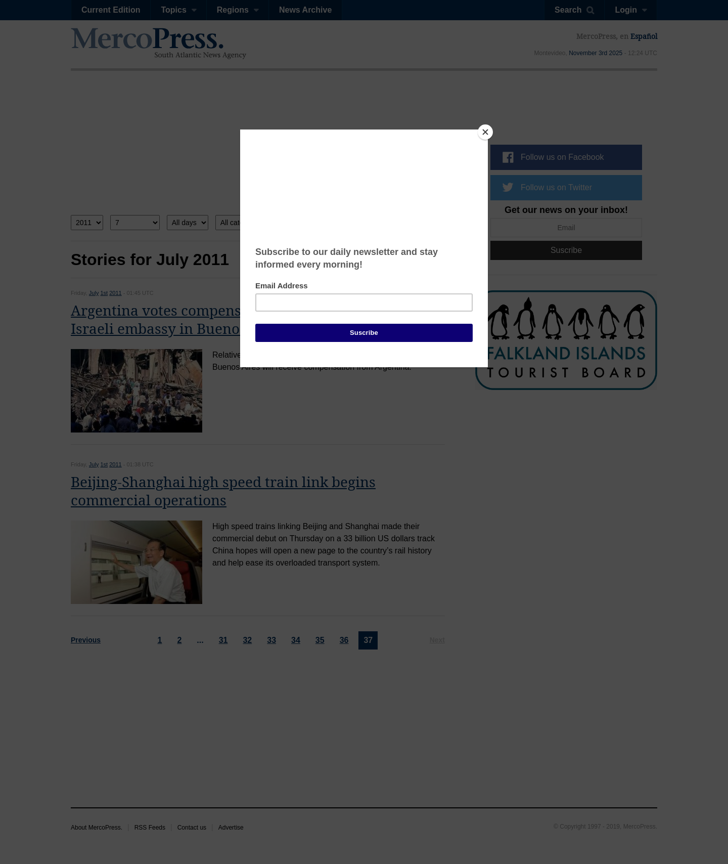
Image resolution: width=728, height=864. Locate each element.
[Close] (485, 132)
